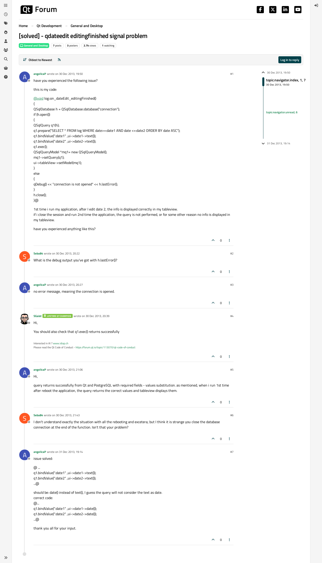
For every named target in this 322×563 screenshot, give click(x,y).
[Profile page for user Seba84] (24, 256)
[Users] (6, 41)
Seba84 (38, 253)
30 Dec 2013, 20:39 (97, 316)
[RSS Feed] (59, 59)
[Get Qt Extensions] (6, 67)
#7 (231, 452)
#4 (231, 316)
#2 (231, 253)
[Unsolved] (6, 76)
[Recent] (6, 14)
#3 (231, 284)
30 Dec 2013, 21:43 (68, 415)
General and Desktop (34, 45)
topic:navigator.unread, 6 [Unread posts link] (281, 112)
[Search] (6, 59)
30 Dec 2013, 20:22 (68, 253)
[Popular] (6, 32)
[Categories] (6, 5)
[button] (6, 557)
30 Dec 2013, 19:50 (71, 73)
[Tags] (6, 23)
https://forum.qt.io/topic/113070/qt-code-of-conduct (105, 347)
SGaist (38, 316)
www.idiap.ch (60, 343)
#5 (231, 369)
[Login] (316, 5)
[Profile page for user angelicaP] (24, 76)
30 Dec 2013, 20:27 (71, 284)
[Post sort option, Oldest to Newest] (37, 59)
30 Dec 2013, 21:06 (71, 369)
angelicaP (40, 73)
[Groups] (6, 50)
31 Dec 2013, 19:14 (71, 452)
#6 (231, 415)
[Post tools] (230, 240)
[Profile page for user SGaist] (24, 319)
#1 (231, 73)
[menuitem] (316, 5)
